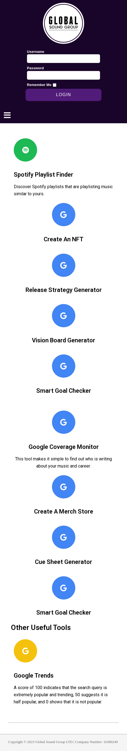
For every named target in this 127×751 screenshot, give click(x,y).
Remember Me (39, 85)
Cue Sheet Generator (63, 561)
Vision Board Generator (63, 340)
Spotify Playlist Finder (43, 174)
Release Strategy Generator (64, 289)
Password (35, 68)
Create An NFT (64, 239)
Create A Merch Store (63, 511)
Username (35, 52)
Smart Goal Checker (63, 390)
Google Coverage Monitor (64, 446)
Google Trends (34, 675)
